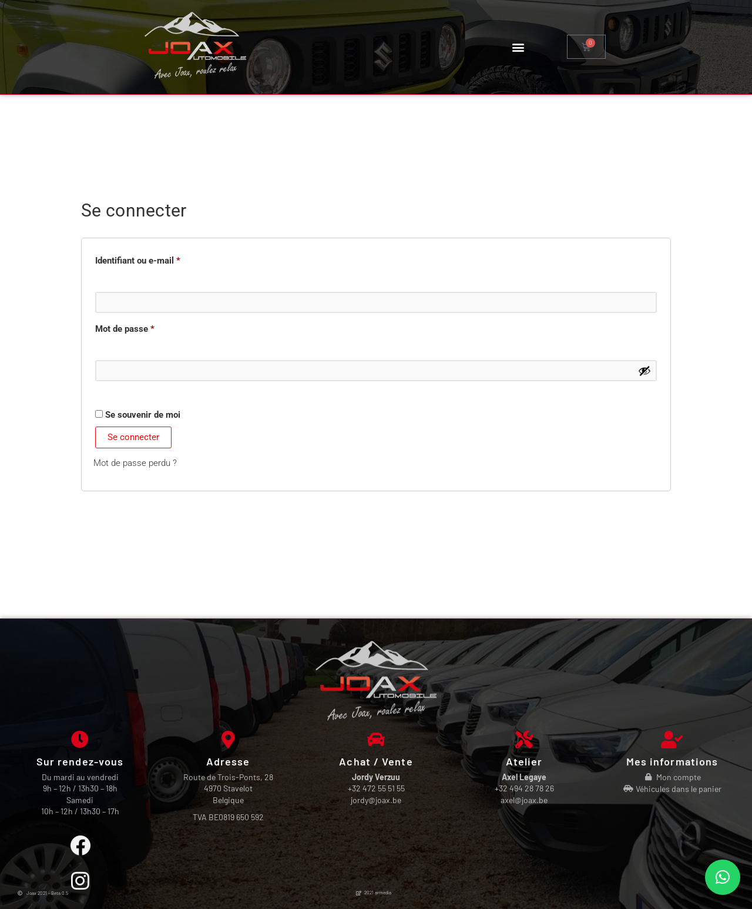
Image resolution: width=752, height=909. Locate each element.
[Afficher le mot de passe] (644, 370)
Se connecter (133, 437)
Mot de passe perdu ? (135, 463)
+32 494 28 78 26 (524, 880)
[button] (518, 46)
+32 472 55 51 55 (376, 880)
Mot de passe (146, 327)
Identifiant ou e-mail (159, 259)
